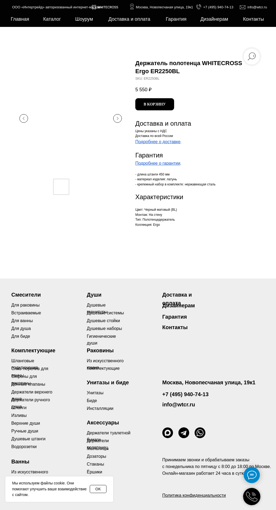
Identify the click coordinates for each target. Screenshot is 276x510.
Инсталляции (100, 408)
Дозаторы (96, 456)
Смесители (26, 295)
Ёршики (94, 472)
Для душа (21, 328)
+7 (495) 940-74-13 (218, 7)
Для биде (20, 336)
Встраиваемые (26, 313)
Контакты (175, 327)
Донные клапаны (28, 384)
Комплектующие (103, 368)
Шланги (19, 407)
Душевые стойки (103, 320)
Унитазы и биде (108, 382)
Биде (92, 400)
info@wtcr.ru (257, 7)
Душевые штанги (28, 439)
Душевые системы (105, 313)
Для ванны (22, 320)
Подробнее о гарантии (157, 163)
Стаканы (95, 464)
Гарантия (174, 317)
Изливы (19, 415)
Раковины (100, 350)
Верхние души (25, 423)
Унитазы (95, 393)
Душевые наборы (104, 328)
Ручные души (24, 431)
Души (94, 295)
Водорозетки (24, 446)
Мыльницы (98, 448)
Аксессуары (103, 422)
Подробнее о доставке (158, 141)
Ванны (20, 462)
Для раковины (25, 305)
